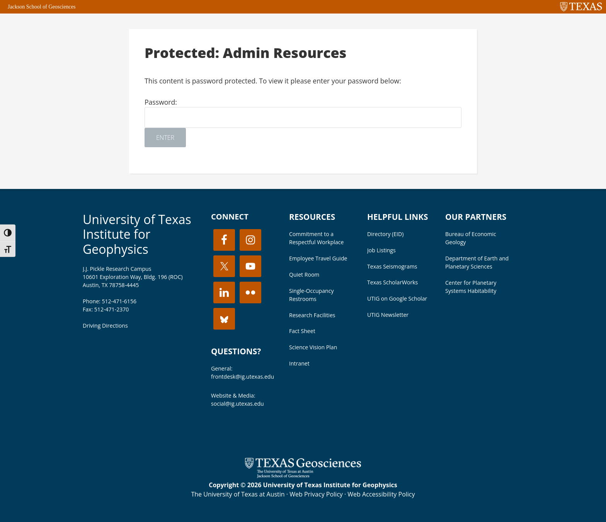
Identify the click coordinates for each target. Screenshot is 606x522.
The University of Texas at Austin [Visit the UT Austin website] (237, 494)
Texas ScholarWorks (392, 282)
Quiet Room (304, 274)
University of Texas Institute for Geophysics (137, 234)
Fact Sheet (302, 331)
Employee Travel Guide (318, 258)
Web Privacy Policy (316, 494)
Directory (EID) (385, 234)
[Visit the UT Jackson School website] (303, 475)
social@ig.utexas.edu (237, 403)
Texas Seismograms (392, 266)
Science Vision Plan (313, 347)
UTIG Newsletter (388, 314)
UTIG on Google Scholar (397, 298)
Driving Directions (105, 325)
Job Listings (381, 250)
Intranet (299, 363)
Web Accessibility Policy (381, 494)
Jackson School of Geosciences (41, 7)
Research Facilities (312, 315)
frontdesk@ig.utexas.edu (242, 376)
